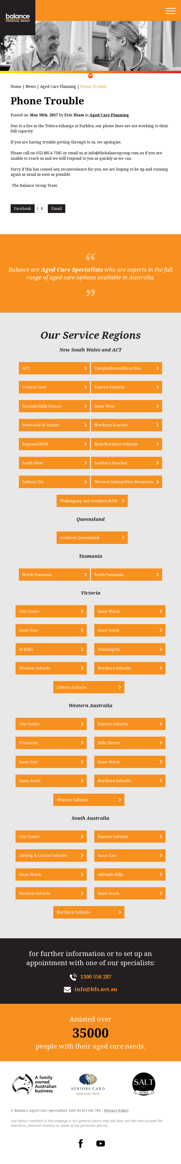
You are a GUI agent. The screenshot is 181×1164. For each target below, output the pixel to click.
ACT (26, 368)
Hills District (109, 742)
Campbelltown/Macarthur (118, 368)
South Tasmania (109, 574)
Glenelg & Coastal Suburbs (43, 855)
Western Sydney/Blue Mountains (124, 481)
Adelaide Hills (110, 874)
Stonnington (109, 649)
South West (32, 463)
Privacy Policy (116, 1110)
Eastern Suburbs (109, 387)
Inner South (108, 630)
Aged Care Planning (58, 86)
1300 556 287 (95, 976)
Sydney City (33, 481)
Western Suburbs (34, 668)
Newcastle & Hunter (40, 425)
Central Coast (34, 387)
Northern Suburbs (114, 668)
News (31, 86)
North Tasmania (37, 574)
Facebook (22, 208)
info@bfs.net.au (95, 988)
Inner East (28, 630)
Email (56, 208)
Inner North (109, 611)
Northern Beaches (111, 425)
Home (16, 86)
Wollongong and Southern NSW (89, 500)
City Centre (29, 611)
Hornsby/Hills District (42, 406)
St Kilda (26, 649)
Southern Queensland (79, 537)
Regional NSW (35, 444)
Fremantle (28, 742)
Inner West (105, 406)
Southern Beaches (111, 463)
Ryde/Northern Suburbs (116, 444)
